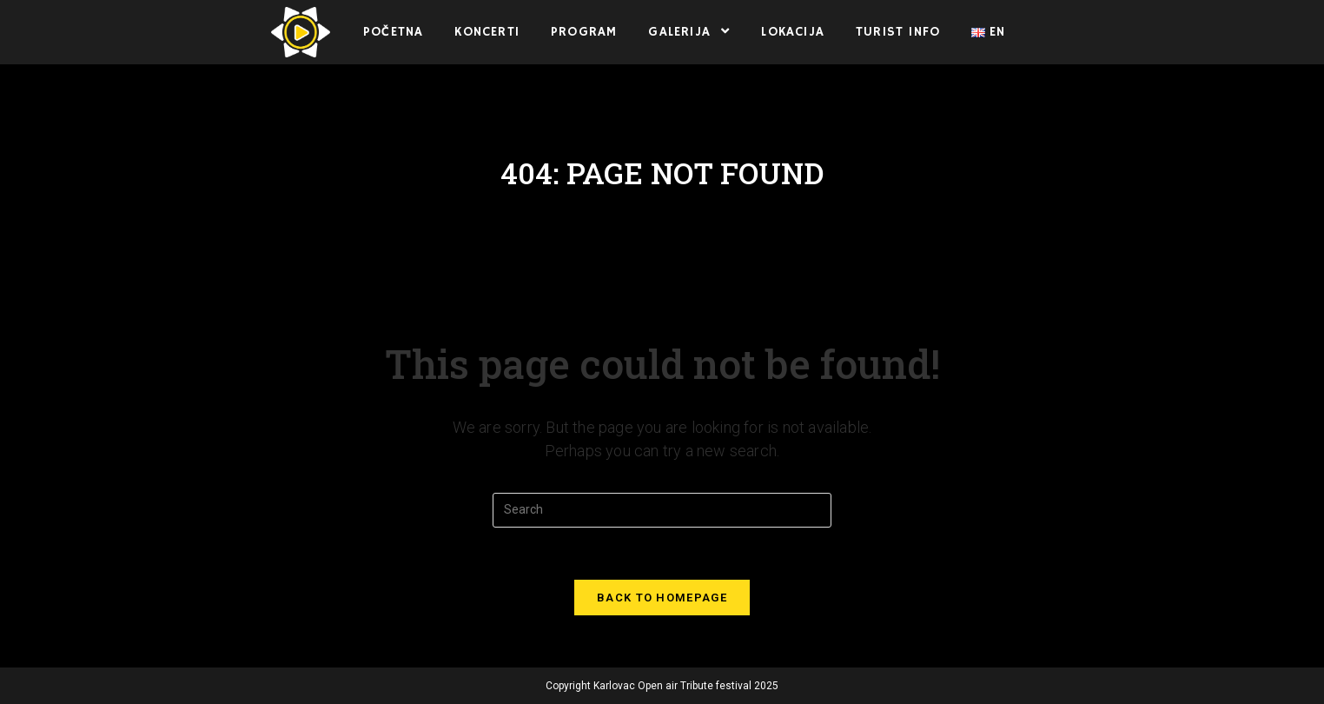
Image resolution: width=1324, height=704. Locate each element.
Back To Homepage (662, 597)
